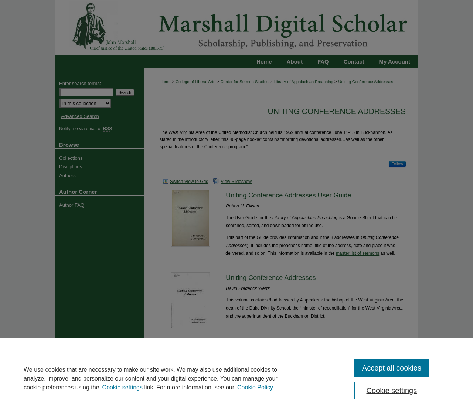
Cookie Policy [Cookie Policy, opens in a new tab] (255, 387)
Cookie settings (122, 387)
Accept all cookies (391, 368)
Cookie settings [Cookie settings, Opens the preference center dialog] (392, 390)
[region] (236, 378)
